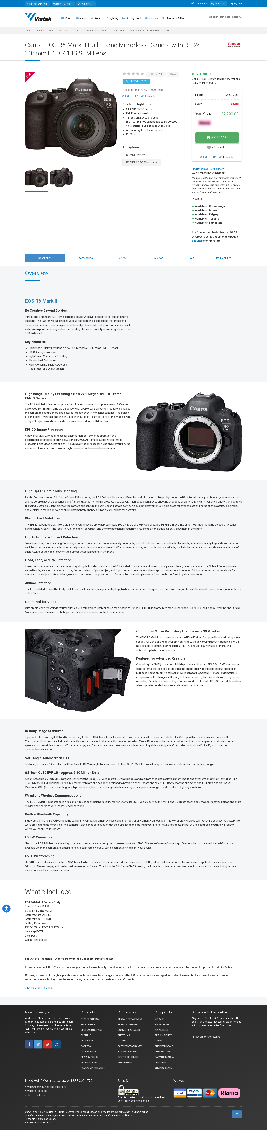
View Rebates (162, 1051)
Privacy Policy (89, 1057)
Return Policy (163, 1035)
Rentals (151, 18)
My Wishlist (161, 1030)
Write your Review (136, 81)
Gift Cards (161, 1062)
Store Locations (35, 1095)
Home (28, 30)
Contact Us (198, 3)
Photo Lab (124, 1035)
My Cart (236, 3)
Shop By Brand (163, 1068)
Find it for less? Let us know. (208, 168)
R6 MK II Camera (135, 154)
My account (162, 1024)
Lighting (111, 18)
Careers (86, 1046)
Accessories (85, 257)
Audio (96, 18)
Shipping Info (125, 1062)
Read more (225, 1025)
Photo (66, 18)
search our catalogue (225, 17)
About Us (86, 1035)
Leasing (122, 1040)
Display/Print (131, 18)
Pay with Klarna (164, 1057)
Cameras (39, 30)
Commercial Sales (129, 1030)
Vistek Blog (87, 1040)
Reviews (158, 257)
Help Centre (88, 1024)
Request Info (223, 257)
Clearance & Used (174, 18)
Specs (123, 257)
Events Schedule (128, 1057)
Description (45, 257)
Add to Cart (217, 137)
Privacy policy (199, 1037)
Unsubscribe (213, 1037)
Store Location (90, 1019)
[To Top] (237, 1114)
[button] (37, 3)
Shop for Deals (164, 1046)
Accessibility (88, 1051)
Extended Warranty (130, 1046)
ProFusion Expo (90, 1062)
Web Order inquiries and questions (45, 1086)
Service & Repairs (128, 1024)
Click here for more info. (39, 987)
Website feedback (36, 1090)
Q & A (191, 257)
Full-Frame (77, 30)
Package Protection (93, 1068)
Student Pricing (127, 1051)
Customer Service (91, 1030)
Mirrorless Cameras (58, 30)
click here (198, 240)
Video (81, 18)
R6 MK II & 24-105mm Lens (141, 162)
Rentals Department (130, 1019)
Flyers (158, 1040)
